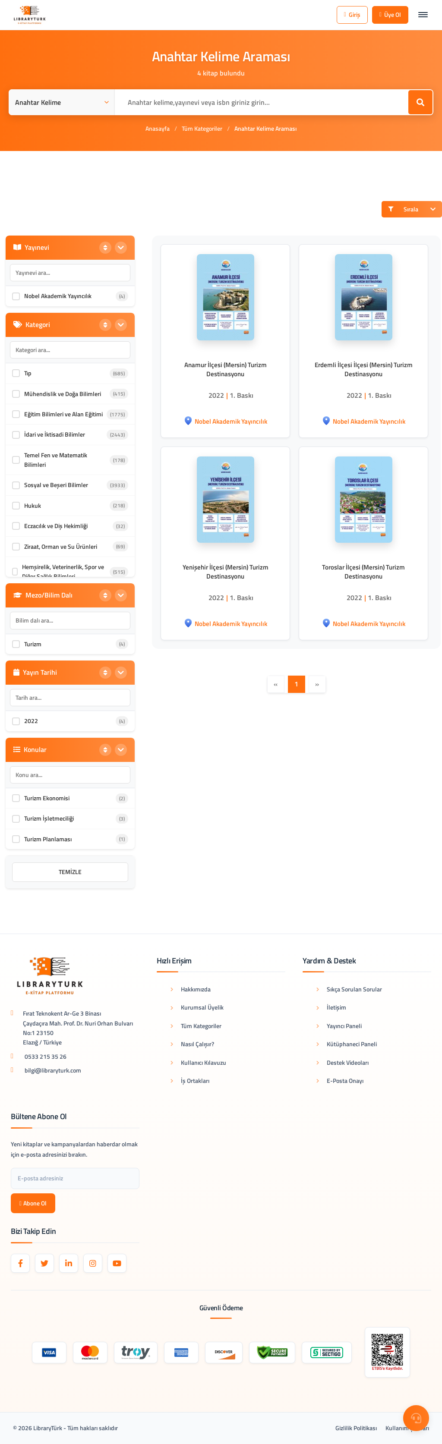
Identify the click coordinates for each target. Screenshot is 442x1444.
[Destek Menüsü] (416, 1418)
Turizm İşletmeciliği (49, 818)
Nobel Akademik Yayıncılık (58, 295)
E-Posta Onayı (339, 1080)
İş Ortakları (189, 1080)
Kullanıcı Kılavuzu (198, 1062)
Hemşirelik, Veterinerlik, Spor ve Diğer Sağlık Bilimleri (63, 571)
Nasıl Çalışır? (192, 1043)
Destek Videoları (342, 1062)
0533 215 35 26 (45, 1056)
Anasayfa (157, 128)
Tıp (28, 373)
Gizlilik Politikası (356, 1427)
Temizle (70, 871)
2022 (31, 720)
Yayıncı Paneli (339, 1025)
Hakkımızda (190, 989)
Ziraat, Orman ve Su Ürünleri (60, 546)
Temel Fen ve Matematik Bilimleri (55, 459)
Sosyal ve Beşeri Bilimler (56, 484)
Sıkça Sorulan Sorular (349, 989)
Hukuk (32, 505)
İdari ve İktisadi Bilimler (54, 434)
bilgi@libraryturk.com (53, 1070)
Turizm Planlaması (48, 838)
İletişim (331, 1007)
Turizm (32, 643)
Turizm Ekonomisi (46, 797)
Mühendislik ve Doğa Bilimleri (62, 393)
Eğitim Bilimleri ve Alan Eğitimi (63, 413)
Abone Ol (33, 1203)
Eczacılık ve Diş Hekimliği (56, 525)
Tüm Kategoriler (202, 128)
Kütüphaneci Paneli (346, 1043)
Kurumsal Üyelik (197, 1007)
